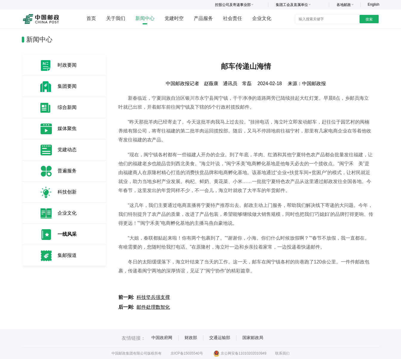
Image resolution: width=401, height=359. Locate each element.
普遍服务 (67, 170)
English (373, 4)
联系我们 (282, 353)
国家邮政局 (252, 337)
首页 (91, 18)
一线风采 (67, 234)
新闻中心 (144, 18)
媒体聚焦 (67, 128)
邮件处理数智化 (153, 307)
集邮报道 (67, 255)
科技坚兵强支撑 (153, 297)
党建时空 (174, 18)
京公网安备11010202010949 (239, 353)
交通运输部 (219, 337)
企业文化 (261, 18)
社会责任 (232, 18)
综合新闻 (67, 107)
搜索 (369, 19)
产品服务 (203, 18)
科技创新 (67, 191)
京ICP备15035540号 (187, 353)
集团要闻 (67, 86)
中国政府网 (161, 337)
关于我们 (115, 18)
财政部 (191, 337)
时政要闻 (67, 65)
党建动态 (67, 149)
